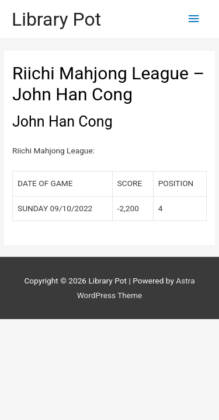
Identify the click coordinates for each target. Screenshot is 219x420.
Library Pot (56, 19)
